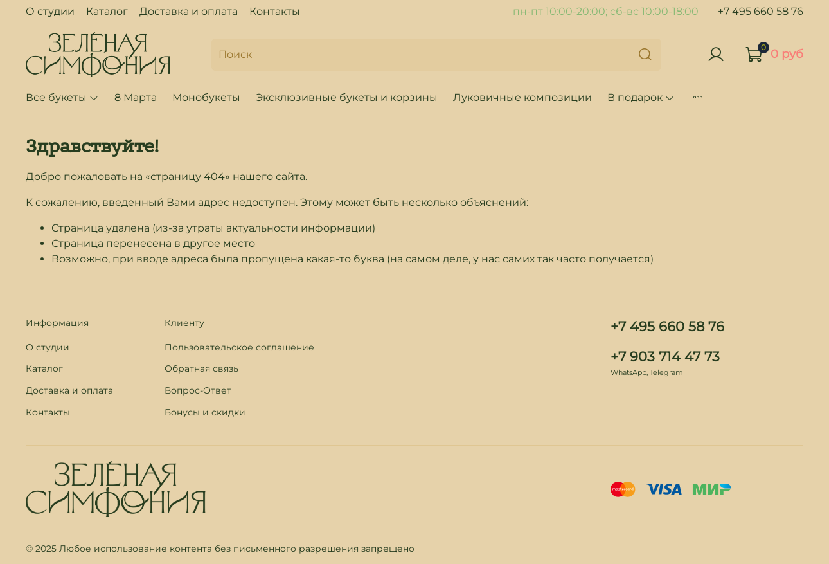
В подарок (641, 97)
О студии (50, 11)
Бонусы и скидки (205, 412)
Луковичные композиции (522, 97)
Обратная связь (201, 368)
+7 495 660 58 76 (760, 11)
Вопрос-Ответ (198, 390)
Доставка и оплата (188, 11)
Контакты (274, 11)
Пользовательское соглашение (239, 347)
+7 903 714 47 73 (665, 357)
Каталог (107, 11)
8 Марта (135, 97)
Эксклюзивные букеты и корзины (347, 97)
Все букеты (62, 97)
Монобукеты (206, 97)
